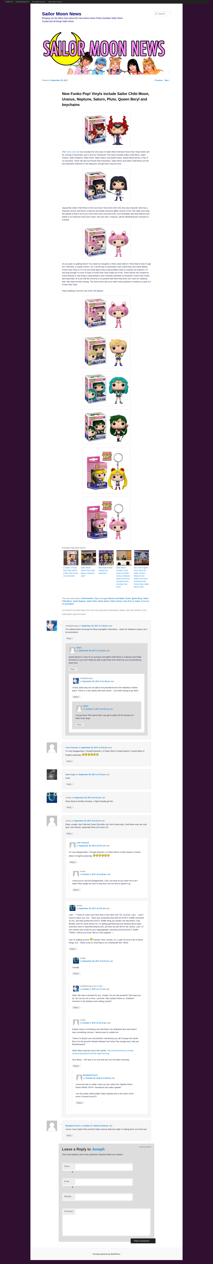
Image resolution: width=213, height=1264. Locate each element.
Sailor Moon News (55, 2)
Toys (96, 598)
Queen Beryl (137, 598)
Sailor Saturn (104, 601)
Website (67, 1196)
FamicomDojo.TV (22, 2)
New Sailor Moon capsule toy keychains (105, 570)
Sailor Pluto (92, 601)
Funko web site (72, 152)
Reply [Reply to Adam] (73, 669)
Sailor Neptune (79, 601)
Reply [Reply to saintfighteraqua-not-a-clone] (76, 1007)
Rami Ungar (70, 774)
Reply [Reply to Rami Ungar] (70, 784)
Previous (158, 80)
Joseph (98, 1149)
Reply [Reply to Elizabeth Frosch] (80, 1102)
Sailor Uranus (116, 601)
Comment (68, 1211)
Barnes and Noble (116, 598)
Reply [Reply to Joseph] (70, 807)
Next (168, 80)
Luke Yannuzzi (71, 748)
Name (68, 1167)
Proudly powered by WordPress (106, 1254)
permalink (69, 604)
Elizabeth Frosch (90, 1075)
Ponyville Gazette (38, 2)
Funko (128, 598)
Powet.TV (9, 2)
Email (68, 1182)
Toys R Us (127, 601)
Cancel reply (145, 1147)
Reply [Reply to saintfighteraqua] (70, 638)
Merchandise (87, 598)
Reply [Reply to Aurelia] (70, 833)
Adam (137, 601)
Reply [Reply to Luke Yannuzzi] (70, 761)
